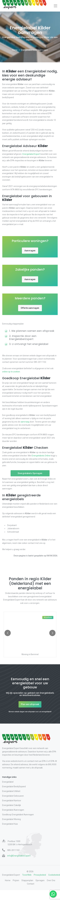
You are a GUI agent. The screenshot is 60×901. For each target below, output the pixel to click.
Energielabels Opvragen (30, 473)
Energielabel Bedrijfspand (14, 786)
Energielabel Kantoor (11, 800)
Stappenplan (27, 880)
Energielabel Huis (10, 824)
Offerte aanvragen (30, 308)
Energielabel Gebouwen (13, 796)
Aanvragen (30, 250)
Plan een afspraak (30, 704)
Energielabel (7, 782)
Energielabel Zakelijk (11, 805)
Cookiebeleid (54, 875)
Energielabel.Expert (31, 154)
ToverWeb (26, 875)
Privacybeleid (40, 875)
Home (15, 50)
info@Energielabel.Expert (18, 856)
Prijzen (16, 880)
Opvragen (40, 880)
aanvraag (25, 422)
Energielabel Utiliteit (11, 791)
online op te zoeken (11, 371)
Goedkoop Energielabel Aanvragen (18, 814)
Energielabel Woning (11, 819)
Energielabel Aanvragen (13, 810)
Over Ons (51, 880)
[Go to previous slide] (7, 633)
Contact (30, 884)
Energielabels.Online (41, 455)
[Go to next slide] (52, 633)
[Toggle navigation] (55, 6)
